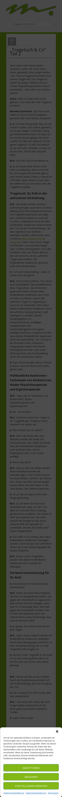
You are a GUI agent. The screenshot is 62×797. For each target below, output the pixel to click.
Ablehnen (31, 776)
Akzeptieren (31, 767)
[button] (57, 731)
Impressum (53, 793)
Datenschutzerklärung (14, 793)
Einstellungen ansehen (31, 785)
